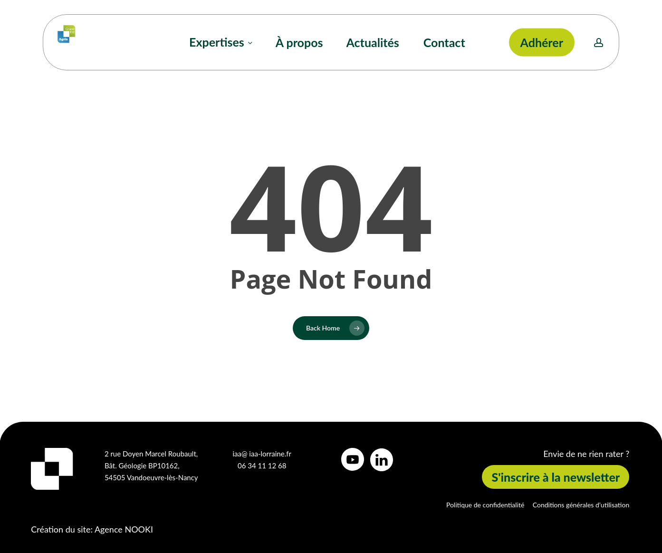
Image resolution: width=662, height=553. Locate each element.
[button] (555, 477)
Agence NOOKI (124, 529)
